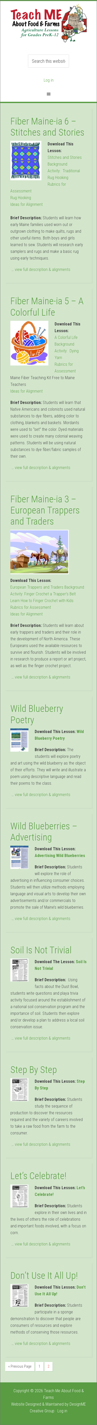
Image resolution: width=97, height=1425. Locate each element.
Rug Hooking (20, 197)
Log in (49, 80)
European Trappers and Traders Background (47, 587)
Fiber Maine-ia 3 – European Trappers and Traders (45, 510)
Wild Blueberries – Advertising (43, 832)
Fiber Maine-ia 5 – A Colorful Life (47, 307)
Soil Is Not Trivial (41, 950)
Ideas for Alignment (26, 204)
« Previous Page (19, 1366)
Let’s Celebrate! (38, 1176)
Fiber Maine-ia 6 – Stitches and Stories (47, 127)
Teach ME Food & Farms (48, 26)
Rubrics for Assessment (30, 607)
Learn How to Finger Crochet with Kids (41, 600)
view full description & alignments (42, 269)
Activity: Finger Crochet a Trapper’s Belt (43, 593)
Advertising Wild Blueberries (60, 855)
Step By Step (33, 1069)
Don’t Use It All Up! (44, 1275)
